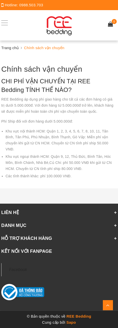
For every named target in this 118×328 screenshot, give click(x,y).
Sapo (71, 322)
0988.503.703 (31, 5)
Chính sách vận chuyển (41, 69)
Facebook (18, 269)
